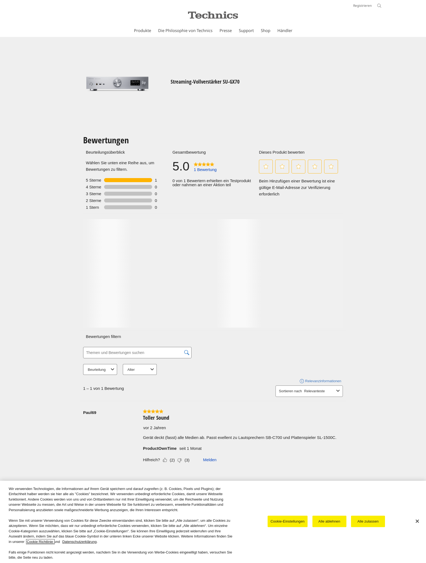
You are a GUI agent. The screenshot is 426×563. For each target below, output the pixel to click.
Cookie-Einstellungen (288, 521)
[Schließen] (417, 521)
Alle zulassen (367, 521)
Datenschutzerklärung (79, 542)
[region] (213, 522)
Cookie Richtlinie (40, 542)
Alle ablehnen (329, 521)
